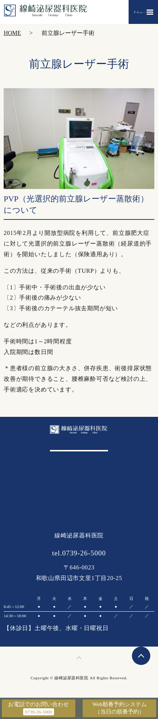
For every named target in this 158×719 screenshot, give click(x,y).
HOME (12, 33)
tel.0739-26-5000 (79, 553)
